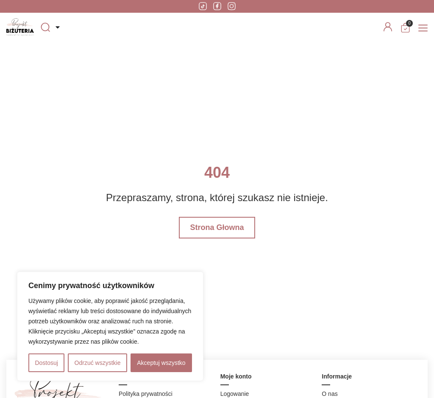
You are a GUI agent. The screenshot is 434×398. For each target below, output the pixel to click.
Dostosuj (46, 362)
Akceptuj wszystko (161, 362)
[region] (110, 326)
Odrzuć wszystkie (98, 362)
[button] (423, 28)
